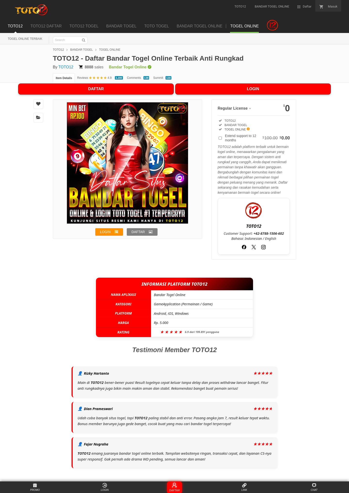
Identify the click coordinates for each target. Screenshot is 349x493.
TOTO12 (58, 49)
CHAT (314, 487)
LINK (244, 487)
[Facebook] (244, 247)
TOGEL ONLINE (109, 49)
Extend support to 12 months (257, 138)
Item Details (64, 78)
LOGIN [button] (105, 232)
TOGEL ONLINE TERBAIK (25, 38)
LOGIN (253, 89)
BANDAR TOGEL (81, 49)
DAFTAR (96, 89)
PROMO (35, 487)
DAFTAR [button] (138, 232)
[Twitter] (253, 247)
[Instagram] (263, 247)
